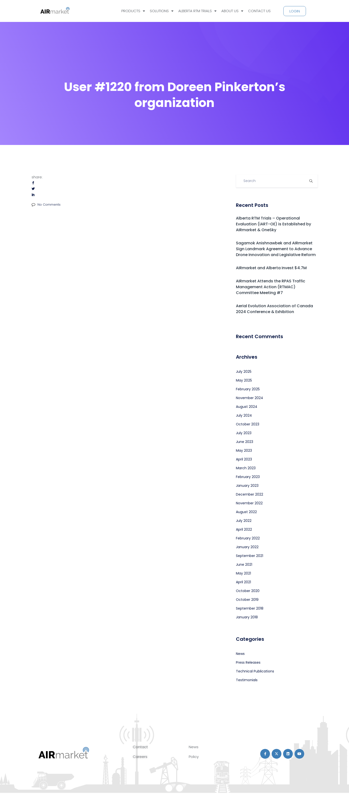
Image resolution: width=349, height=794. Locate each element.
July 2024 (244, 415)
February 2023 (248, 476)
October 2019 (247, 599)
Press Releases (248, 662)
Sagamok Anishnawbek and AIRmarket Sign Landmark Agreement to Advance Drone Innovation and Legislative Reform (276, 249)
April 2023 (244, 459)
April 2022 (244, 529)
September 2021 (249, 555)
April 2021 (243, 582)
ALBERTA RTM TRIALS (197, 11)
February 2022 (248, 538)
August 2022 (246, 511)
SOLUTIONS (161, 11)
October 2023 (247, 424)
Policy (194, 756)
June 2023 (244, 441)
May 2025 (244, 380)
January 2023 (247, 485)
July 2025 (243, 371)
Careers (140, 756)
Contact (140, 746)
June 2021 (244, 564)
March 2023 (246, 468)
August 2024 (246, 406)
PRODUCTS (133, 11)
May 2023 (244, 450)
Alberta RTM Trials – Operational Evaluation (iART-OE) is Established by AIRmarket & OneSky (273, 224)
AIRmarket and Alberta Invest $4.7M (271, 268)
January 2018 (247, 617)
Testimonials (247, 680)
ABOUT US (232, 11)
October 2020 (248, 590)
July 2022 (243, 520)
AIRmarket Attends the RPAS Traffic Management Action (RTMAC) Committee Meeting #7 (270, 287)
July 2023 (243, 432)
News (240, 653)
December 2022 (249, 494)
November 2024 (249, 397)
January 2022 (247, 547)
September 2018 (249, 608)
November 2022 (249, 503)
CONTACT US (259, 10)
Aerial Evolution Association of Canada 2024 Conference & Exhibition (274, 309)
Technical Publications (255, 671)
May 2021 (243, 573)
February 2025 (248, 389)
